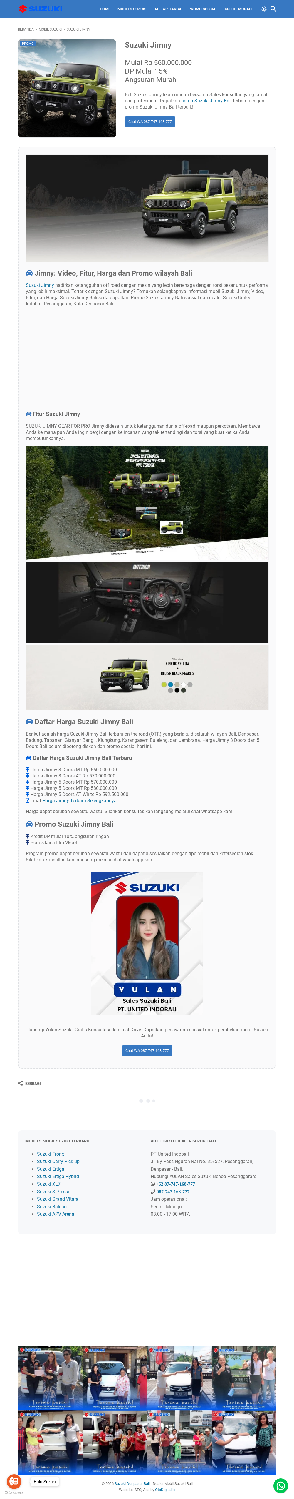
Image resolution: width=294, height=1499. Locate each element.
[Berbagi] (29, 1083)
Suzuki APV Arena (55, 1214)
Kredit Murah (238, 9)
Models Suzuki (132, 9)
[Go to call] (14, 1481)
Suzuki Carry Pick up (58, 1161)
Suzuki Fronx (50, 1154)
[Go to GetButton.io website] (14, 1493)
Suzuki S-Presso (53, 1192)
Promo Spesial (203, 9)
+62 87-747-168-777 (175, 1184)
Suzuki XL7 (49, 1184)
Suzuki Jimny (40, 285)
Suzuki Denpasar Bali (132, 1483)
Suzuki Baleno (52, 1207)
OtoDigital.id (165, 1490)
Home (105, 9)
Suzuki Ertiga (50, 1169)
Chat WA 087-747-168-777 (150, 121)
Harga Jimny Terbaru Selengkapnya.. (80, 800)
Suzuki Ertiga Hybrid (58, 1176)
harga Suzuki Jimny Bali (206, 101)
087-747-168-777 (173, 1191)
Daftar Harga (168, 9)
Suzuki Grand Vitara (57, 1199)
